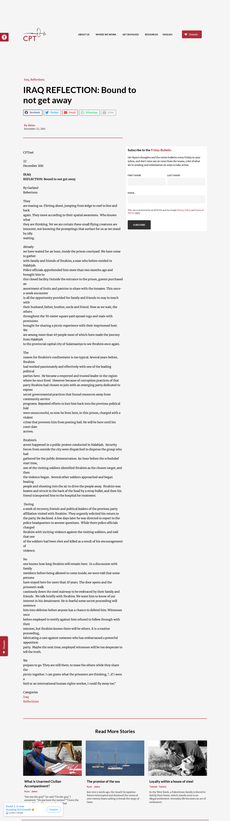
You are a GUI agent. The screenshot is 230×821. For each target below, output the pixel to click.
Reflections (37, 79)
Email (131, 192)
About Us (84, 34)
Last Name (173, 175)
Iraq (26, 79)
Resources (151, 34)
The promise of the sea (103, 781)
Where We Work (107, 34)
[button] (4, 37)
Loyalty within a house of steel (171, 781)
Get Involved (131, 34)
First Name (134, 175)
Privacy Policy (184, 210)
